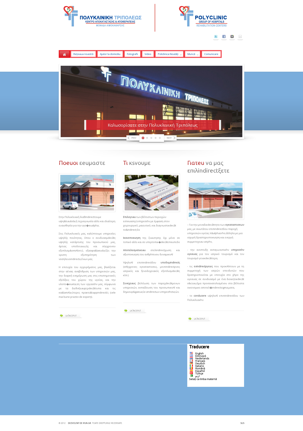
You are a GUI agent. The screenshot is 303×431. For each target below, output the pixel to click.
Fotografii (132, 54)
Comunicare (211, 54)
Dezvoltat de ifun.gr (79, 423)
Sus (242, 423)
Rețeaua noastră (83, 54)
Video (148, 54)
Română (200, 368)
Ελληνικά (200, 356)
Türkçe (199, 373)
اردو (197, 376)
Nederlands (202, 358)
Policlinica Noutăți (168, 55)
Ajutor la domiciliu (110, 54)
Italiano (199, 366)
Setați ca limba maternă (203, 379)
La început (71, 315)
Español (200, 371)
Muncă (191, 55)
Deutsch (200, 363)
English (199, 353)
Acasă (64, 54)
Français (200, 361)
